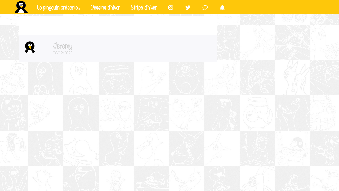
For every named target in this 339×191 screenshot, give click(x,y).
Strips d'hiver (144, 6)
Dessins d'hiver (105, 6)
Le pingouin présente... (58, 6)
